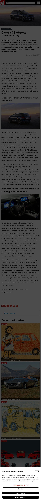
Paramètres (20, 489)
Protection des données (18, 485)
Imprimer (26, 485)
